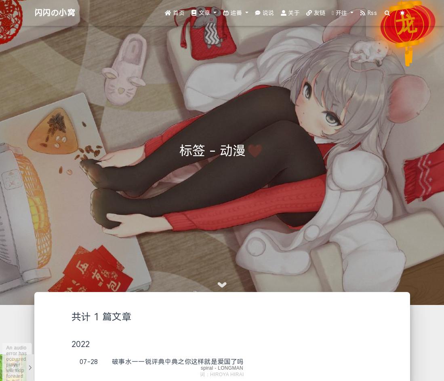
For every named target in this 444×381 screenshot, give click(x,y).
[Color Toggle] (402, 13)
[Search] (387, 13)
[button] (204, 13)
